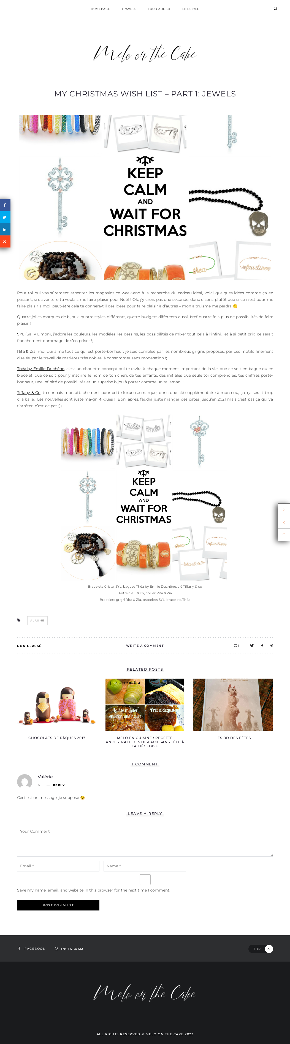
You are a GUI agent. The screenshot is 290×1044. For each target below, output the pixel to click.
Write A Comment (145, 646)
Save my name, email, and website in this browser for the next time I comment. (93, 890)
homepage (100, 9)
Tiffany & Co (28, 392)
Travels (129, 9)
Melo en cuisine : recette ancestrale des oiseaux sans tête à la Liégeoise (145, 742)
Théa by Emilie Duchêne (40, 368)
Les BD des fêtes (233, 738)
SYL (20, 334)
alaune (37, 620)
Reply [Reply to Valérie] (59, 785)
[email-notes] (58, 866)
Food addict (159, 9)
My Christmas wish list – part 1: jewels (145, 93)
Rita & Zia (26, 351)
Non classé (29, 646)
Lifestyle (190, 9)
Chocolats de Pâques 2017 (56, 738)
